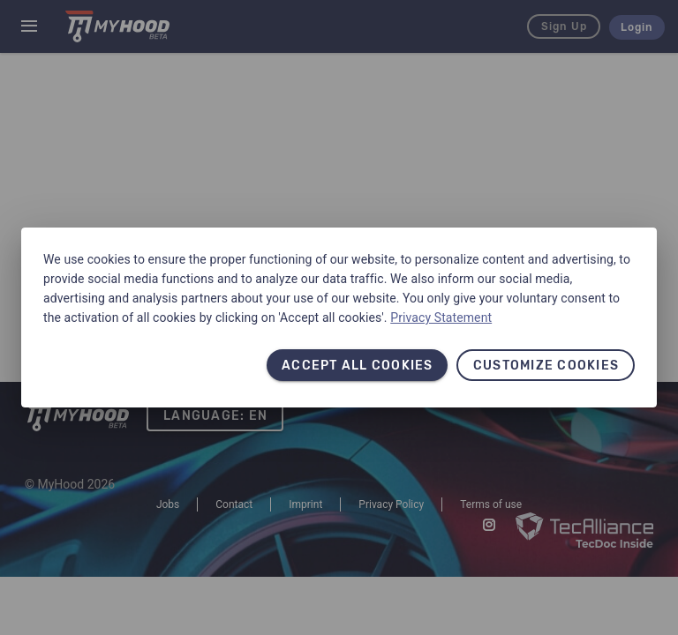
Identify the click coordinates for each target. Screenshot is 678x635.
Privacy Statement (441, 317)
